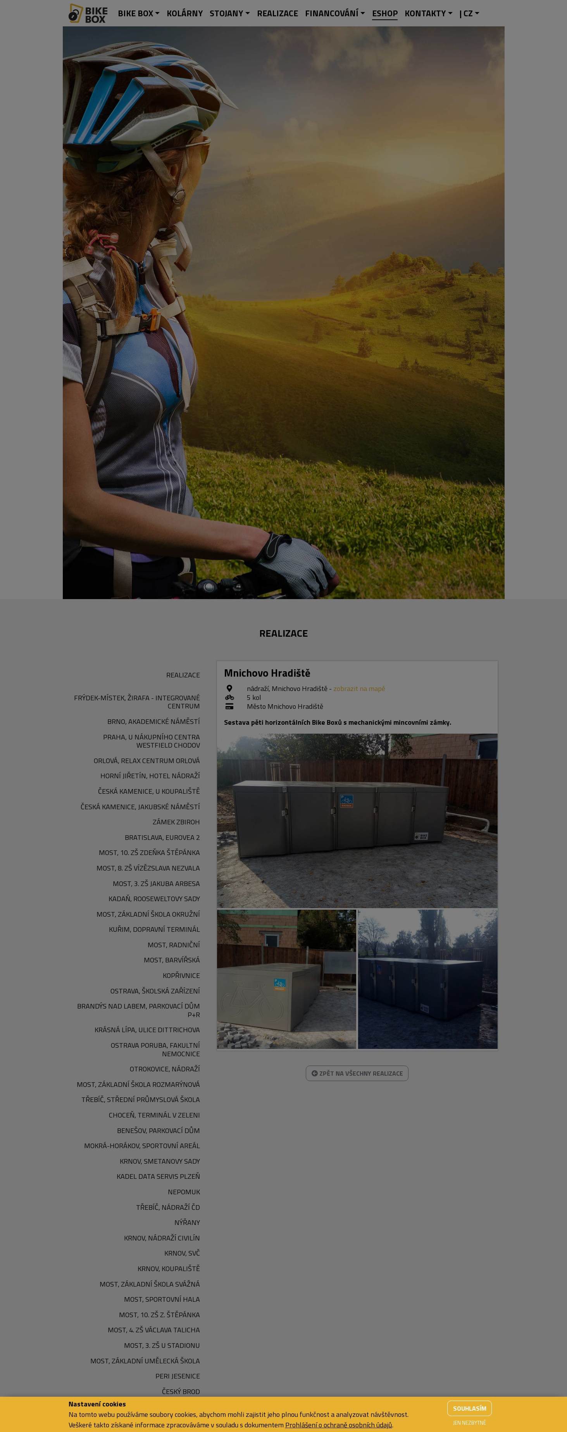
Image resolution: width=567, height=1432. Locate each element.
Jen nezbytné (469, 1423)
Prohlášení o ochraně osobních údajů (338, 1425)
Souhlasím (469, 1408)
